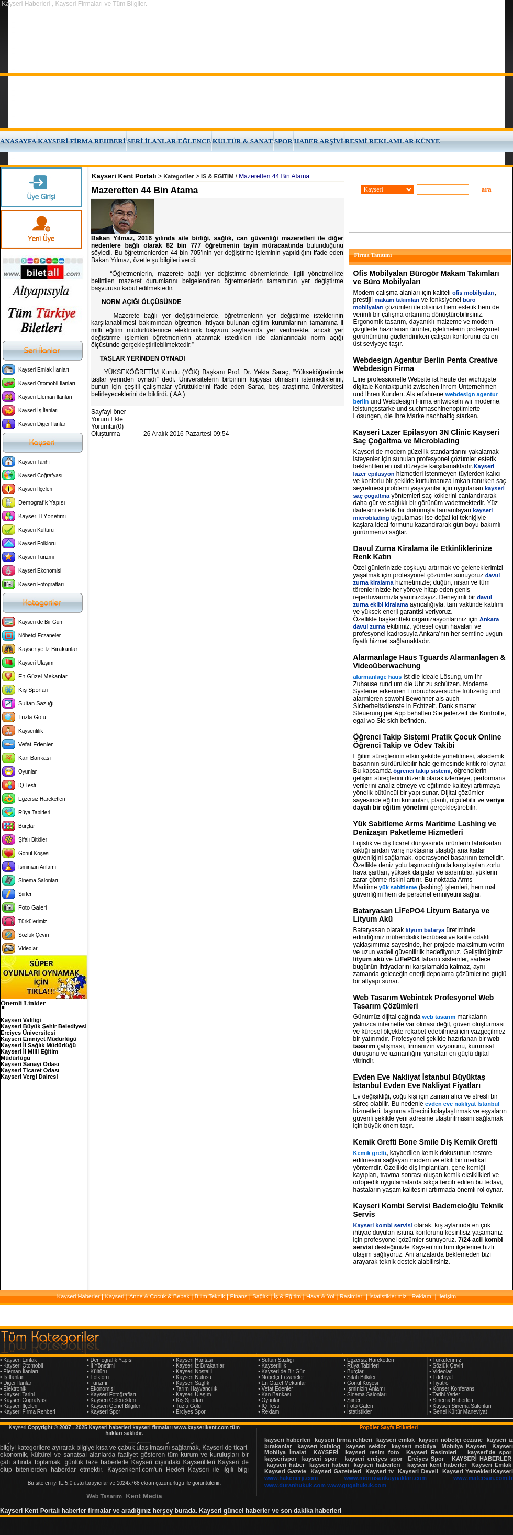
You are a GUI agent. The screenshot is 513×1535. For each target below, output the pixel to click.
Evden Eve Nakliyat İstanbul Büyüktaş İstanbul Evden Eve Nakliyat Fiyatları (419, 1081)
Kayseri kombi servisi (382, 1225)
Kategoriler (178, 176)
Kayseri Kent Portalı (124, 176)
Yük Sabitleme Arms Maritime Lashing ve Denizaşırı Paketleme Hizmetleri (424, 828)
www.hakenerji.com (291, 1478)
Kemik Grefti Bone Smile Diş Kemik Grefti (425, 1142)
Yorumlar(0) (107, 426)
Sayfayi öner (108, 412)
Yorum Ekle (107, 419)
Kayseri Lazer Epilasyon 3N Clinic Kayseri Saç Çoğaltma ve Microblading (426, 436)
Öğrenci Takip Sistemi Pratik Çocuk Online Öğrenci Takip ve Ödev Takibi (427, 741)
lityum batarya (425, 930)
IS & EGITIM (217, 176)
